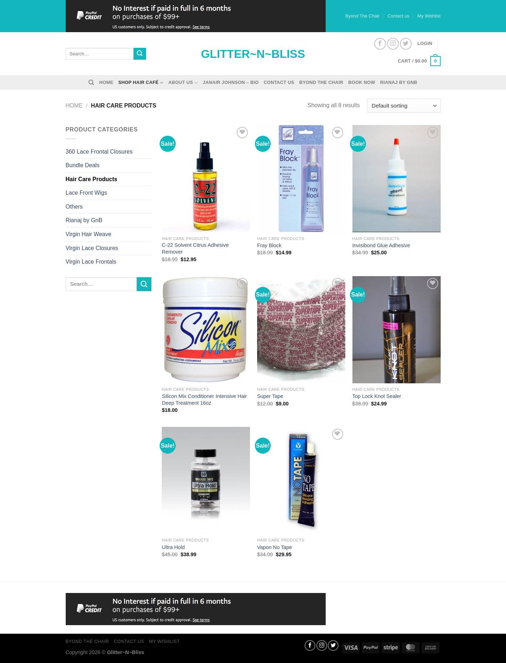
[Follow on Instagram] (393, 44)
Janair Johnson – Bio (231, 82)
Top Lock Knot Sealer (376, 396)
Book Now (361, 82)
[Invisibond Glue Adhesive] (396, 178)
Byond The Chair (362, 16)
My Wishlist (429, 16)
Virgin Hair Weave (88, 234)
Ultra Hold (173, 547)
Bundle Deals (83, 165)
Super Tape (270, 396)
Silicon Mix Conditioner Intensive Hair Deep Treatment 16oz (204, 399)
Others (74, 207)
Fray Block (269, 245)
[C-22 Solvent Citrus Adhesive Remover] (206, 178)
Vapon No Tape (274, 547)
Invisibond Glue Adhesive (381, 245)
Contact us (398, 16)
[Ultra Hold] (206, 480)
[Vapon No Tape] (301, 480)
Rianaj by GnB (398, 82)
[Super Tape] (301, 329)
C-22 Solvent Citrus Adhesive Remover (195, 248)
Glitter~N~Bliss (253, 54)
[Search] (91, 82)
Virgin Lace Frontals (91, 262)
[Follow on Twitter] (406, 44)
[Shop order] (403, 106)
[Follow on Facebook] (380, 44)
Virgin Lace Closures (92, 248)
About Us (183, 82)
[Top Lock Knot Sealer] (396, 329)
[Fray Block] (301, 178)
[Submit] (140, 54)
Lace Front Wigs (86, 193)
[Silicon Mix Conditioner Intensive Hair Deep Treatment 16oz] (206, 329)
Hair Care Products (91, 179)
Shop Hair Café (140, 82)
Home (106, 82)
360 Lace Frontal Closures (99, 152)
